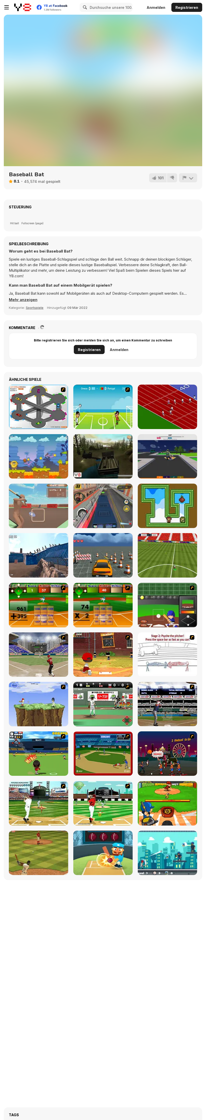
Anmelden (156, 7)
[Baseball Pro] (38, 853)
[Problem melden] (188, 177)
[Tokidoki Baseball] (38, 506)
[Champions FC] (167, 555)
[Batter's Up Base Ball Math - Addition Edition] (38, 605)
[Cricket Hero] (103, 853)
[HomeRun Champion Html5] (167, 803)
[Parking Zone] (38, 407)
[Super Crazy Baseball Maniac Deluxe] (167, 654)
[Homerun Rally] (167, 605)
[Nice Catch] (38, 753)
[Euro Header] (103, 407)
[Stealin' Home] (103, 753)
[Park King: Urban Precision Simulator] (103, 555)
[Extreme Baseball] (167, 853)
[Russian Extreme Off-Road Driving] (103, 456)
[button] (23, 300)
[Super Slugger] (167, 704)
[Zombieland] (167, 753)
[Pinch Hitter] (103, 654)
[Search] (84, 7)
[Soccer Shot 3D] (167, 456)
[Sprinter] (167, 407)
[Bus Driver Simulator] (103, 506)
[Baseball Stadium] (103, 704)
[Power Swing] (38, 704)
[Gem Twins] (167, 506)
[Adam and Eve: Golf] (38, 456)
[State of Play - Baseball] (38, 803)
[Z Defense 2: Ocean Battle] (38, 555)
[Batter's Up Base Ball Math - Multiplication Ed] (103, 605)
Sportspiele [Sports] (34, 308)
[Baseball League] (103, 803)
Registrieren (186, 7)
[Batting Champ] (38, 654)
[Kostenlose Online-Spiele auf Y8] (22, 7)
